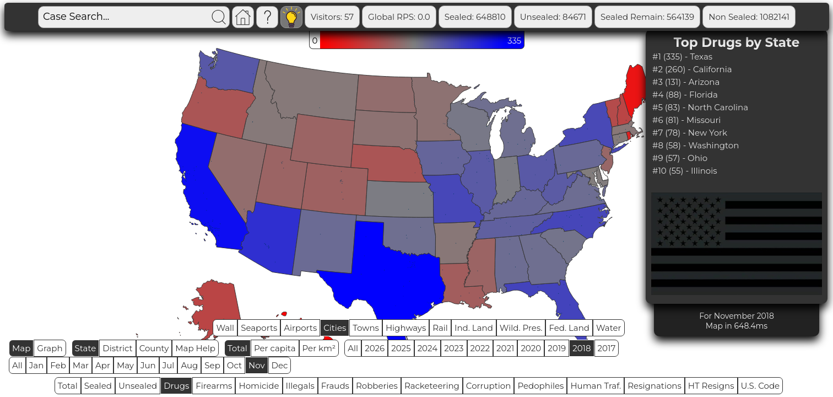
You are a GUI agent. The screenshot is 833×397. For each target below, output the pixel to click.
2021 (505, 348)
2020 (531, 348)
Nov (256, 365)
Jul (169, 365)
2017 (607, 348)
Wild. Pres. (521, 328)
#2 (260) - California (692, 69)
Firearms (214, 385)
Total (237, 348)
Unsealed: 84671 (553, 17)
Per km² (319, 348)
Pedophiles (540, 385)
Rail (440, 328)
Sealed (98, 385)
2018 (581, 348)
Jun (148, 365)
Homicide (259, 385)
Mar (81, 365)
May (125, 365)
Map (21, 348)
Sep (212, 365)
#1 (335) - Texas (682, 56)
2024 (428, 348)
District (117, 348)
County (154, 348)
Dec (280, 365)
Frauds (335, 385)
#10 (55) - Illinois (684, 170)
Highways (406, 328)
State (85, 348)
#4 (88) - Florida (685, 94)
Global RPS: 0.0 (399, 17)
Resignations (654, 385)
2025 (400, 348)
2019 (557, 348)
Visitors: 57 (332, 17)
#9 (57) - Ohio (679, 158)
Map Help (195, 348)
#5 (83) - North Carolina (700, 107)
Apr (102, 365)
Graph (49, 348)
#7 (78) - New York (689, 132)
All (353, 348)
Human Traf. (595, 385)
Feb (58, 365)
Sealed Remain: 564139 (647, 17)
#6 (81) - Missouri (686, 120)
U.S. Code (760, 385)
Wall (225, 328)
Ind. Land (474, 328)
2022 (480, 348)
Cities (334, 328)
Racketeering (431, 385)
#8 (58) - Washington (695, 145)
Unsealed (137, 385)
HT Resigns (711, 385)
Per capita (275, 348)
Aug (189, 365)
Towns (366, 328)
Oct (234, 365)
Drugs (176, 385)
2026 (375, 348)
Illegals (300, 385)
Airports (300, 328)
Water (608, 328)
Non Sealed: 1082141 (748, 17)
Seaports (259, 328)
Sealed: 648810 (475, 17)
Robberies (377, 385)
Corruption (488, 385)
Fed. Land (569, 328)
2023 (453, 348)
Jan (36, 365)
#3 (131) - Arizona (686, 82)
